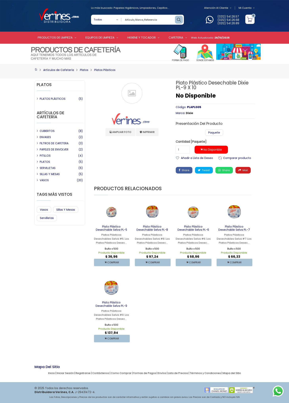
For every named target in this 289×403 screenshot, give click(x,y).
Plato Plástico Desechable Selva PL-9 (111, 304)
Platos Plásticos (104, 70)
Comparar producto (237, 157)
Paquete (214, 133)
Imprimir (147, 132)
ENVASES (45, 137)
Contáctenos (100, 373)
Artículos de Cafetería (58, 70)
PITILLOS (45, 156)
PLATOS (45, 162)
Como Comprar (121, 373)
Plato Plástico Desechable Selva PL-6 (193, 228)
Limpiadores (148, 8)
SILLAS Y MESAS (50, 174)
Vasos (44, 210)
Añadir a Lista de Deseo (197, 157)
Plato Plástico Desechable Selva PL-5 (111, 228)
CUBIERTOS (47, 131)
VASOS (44, 180)
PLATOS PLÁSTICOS (52, 99)
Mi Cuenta (247, 8)
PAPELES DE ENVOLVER (54, 149)
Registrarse (83, 373)
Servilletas (47, 218)
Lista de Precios (178, 373)
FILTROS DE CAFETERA (54, 143)
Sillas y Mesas (65, 210)
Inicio (51, 373)
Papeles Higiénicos (126, 8)
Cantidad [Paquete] (191, 142)
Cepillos (162, 8)
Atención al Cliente (217, 8)
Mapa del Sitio (232, 373)
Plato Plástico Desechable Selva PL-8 (152, 228)
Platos (84, 70)
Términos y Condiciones (205, 373)
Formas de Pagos (144, 373)
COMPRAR (112, 262)
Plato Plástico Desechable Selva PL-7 (234, 228)
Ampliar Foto (120, 132)
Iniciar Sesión (65, 373)
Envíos (162, 373)
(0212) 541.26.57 (228, 16)
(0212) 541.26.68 (228, 19)
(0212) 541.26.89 (228, 23)
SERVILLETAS (48, 168)
